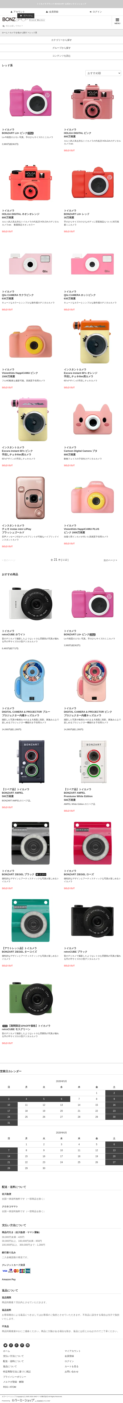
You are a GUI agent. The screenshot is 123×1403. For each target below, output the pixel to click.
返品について (10, 1366)
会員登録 (51, 11)
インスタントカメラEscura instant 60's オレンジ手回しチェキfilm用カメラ (80, 373)
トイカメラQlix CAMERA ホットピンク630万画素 (80, 295)
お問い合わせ (71, 1371)
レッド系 (33, 33)
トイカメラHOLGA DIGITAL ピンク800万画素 (77, 133)
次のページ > (110, 560)
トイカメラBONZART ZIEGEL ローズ (79, 872)
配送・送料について (13, 1361)
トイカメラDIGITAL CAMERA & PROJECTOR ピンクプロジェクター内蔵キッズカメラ (88, 712)
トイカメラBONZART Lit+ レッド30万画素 (76, 214)
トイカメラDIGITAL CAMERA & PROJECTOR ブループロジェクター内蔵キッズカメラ (26, 712)
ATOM (13, 1387)
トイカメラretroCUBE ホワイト (13, 633)
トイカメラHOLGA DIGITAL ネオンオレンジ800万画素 (20, 214)
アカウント (17, 11)
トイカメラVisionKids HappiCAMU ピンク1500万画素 (20, 373)
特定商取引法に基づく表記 (17, 1371)
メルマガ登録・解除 (13, 1381)
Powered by (26, 1401)
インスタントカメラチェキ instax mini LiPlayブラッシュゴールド (16, 529)
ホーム (5, 33)
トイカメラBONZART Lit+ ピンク (18, 131)
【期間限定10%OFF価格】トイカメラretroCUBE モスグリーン (26, 1027)
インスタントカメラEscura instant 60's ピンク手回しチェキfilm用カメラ (17, 451)
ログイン (95, 11)
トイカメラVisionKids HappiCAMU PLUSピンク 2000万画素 (81, 529)
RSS (5, 1387)
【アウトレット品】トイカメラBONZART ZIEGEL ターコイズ (19, 950)
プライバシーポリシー (14, 1376)
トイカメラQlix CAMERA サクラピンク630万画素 (18, 295)
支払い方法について (13, 1356)
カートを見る (71, 1366)
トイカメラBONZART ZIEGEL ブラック (24, 872)
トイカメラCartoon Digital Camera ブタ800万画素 (80, 451)
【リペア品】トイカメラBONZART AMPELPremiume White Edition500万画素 (78, 794)
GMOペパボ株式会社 (41, 1396)
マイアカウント (73, 1351)
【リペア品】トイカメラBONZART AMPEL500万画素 (15, 793)
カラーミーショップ (9, 1396)
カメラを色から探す (18, 33)
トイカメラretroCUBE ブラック (75, 950)
